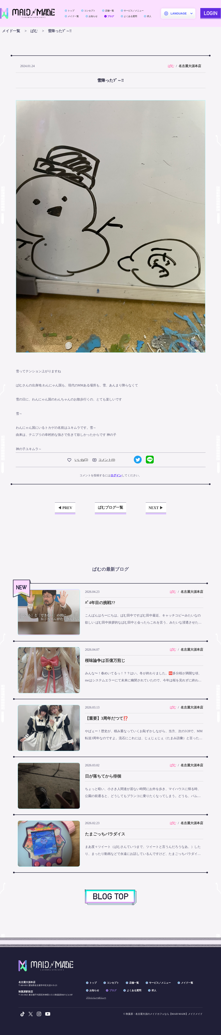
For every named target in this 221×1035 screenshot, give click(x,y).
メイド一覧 (73, 16)
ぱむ (171, 66)
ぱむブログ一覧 (110, 507)
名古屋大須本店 (190, 66)
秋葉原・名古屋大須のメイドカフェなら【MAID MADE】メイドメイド (164, 1014)
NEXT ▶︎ (156, 508)
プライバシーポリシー (96, 998)
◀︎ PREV (65, 508)
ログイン (116, 475)
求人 (149, 16)
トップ (71, 10)
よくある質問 (130, 16)
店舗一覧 (109, 10)
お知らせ (93, 16)
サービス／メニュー (134, 10)
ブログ (110, 16)
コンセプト (89, 10)
